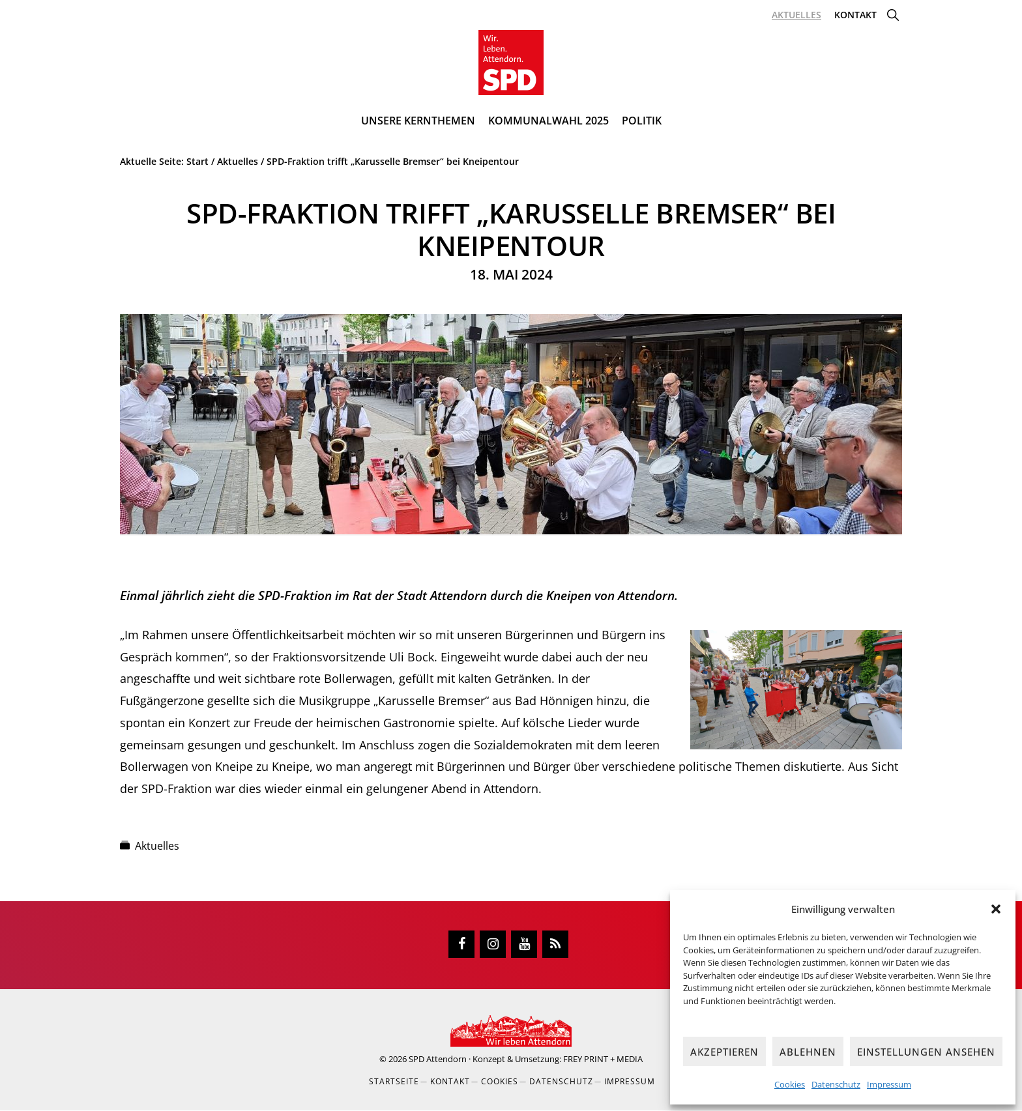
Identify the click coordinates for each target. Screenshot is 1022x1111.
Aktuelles (157, 846)
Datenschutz (835, 1084)
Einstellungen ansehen (926, 1051)
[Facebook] (461, 945)
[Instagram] (493, 945)
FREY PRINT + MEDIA (603, 1059)
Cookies (789, 1084)
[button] (995, 909)
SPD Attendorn (438, 1059)
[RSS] (555, 945)
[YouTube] (524, 945)
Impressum (889, 1084)
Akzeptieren (724, 1051)
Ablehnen (808, 1051)
